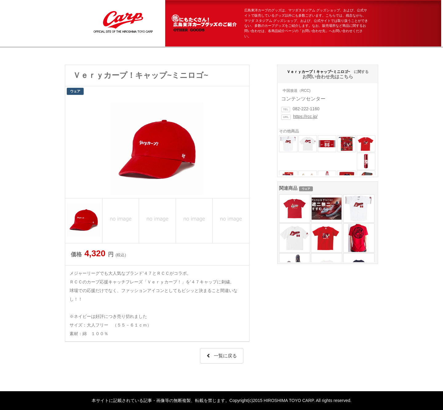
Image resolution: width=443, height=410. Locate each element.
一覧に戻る (221, 355)
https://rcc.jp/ (305, 116)
